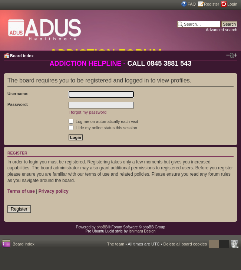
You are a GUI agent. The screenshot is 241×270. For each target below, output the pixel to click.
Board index (22, 55)
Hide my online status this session (103, 128)
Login (232, 4)
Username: (18, 93)
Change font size (231, 55)
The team (115, 244)
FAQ (192, 4)
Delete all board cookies (185, 244)
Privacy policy (54, 191)
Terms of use (21, 191)
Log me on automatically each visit (103, 121)
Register (211, 4)
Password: (17, 104)
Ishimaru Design (142, 231)
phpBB (102, 227)
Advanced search (221, 29)
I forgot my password (87, 112)
